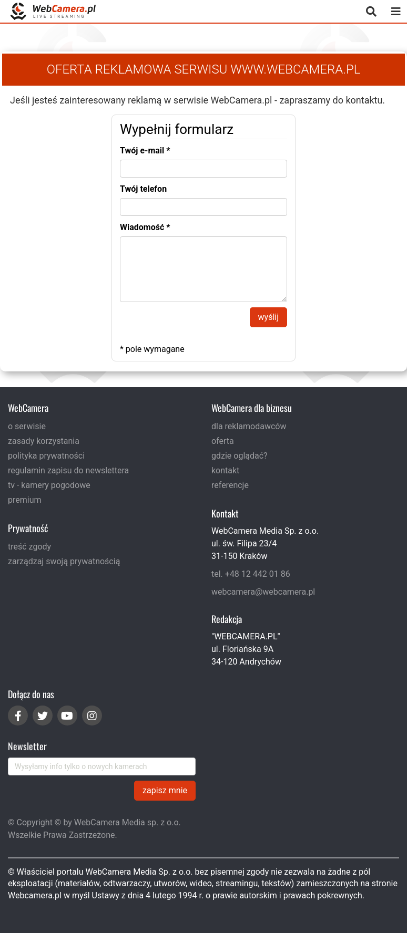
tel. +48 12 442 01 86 (250, 574)
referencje (230, 485)
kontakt (225, 470)
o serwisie (27, 426)
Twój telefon (143, 189)
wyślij (268, 317)
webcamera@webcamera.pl (263, 592)
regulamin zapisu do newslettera (68, 470)
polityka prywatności (46, 456)
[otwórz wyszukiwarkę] (371, 11)
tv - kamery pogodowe (49, 485)
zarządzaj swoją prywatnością (64, 561)
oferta (222, 441)
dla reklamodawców (248, 426)
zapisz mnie (165, 790)
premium (25, 500)
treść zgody (29, 547)
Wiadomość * (145, 227)
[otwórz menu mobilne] (395, 11)
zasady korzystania (43, 441)
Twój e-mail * (145, 151)
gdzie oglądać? (239, 456)
